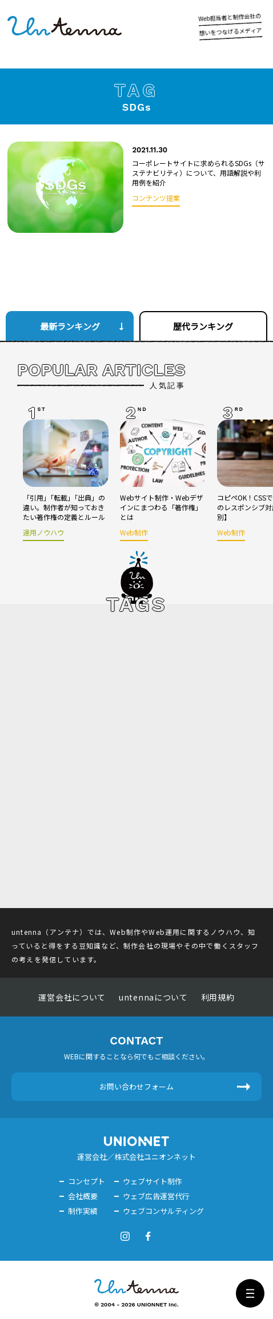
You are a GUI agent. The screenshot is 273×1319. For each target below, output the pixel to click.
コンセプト (86, 1181)
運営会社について (72, 997)
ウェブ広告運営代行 (156, 1196)
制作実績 (83, 1210)
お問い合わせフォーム (136, 1086)
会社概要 (83, 1196)
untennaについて (153, 997)
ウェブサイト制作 (152, 1181)
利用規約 (218, 997)
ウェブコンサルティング (163, 1210)
